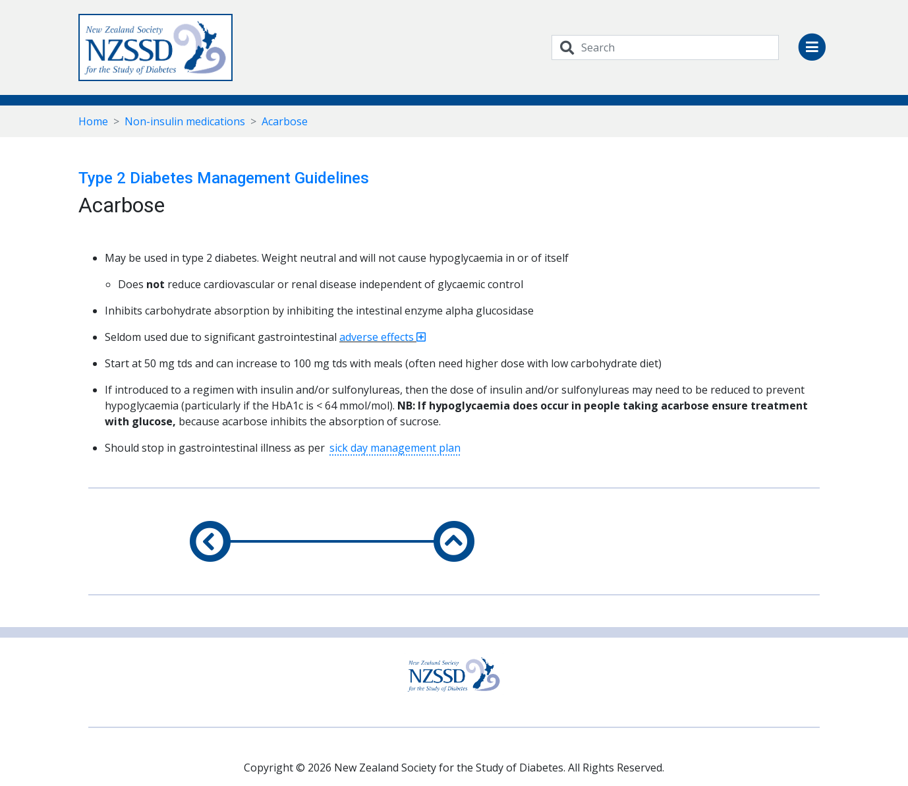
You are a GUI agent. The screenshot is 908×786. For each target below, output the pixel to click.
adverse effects (382, 337)
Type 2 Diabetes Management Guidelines (223, 178)
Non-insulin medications (185, 121)
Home (93, 121)
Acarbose (285, 121)
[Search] (680, 47)
